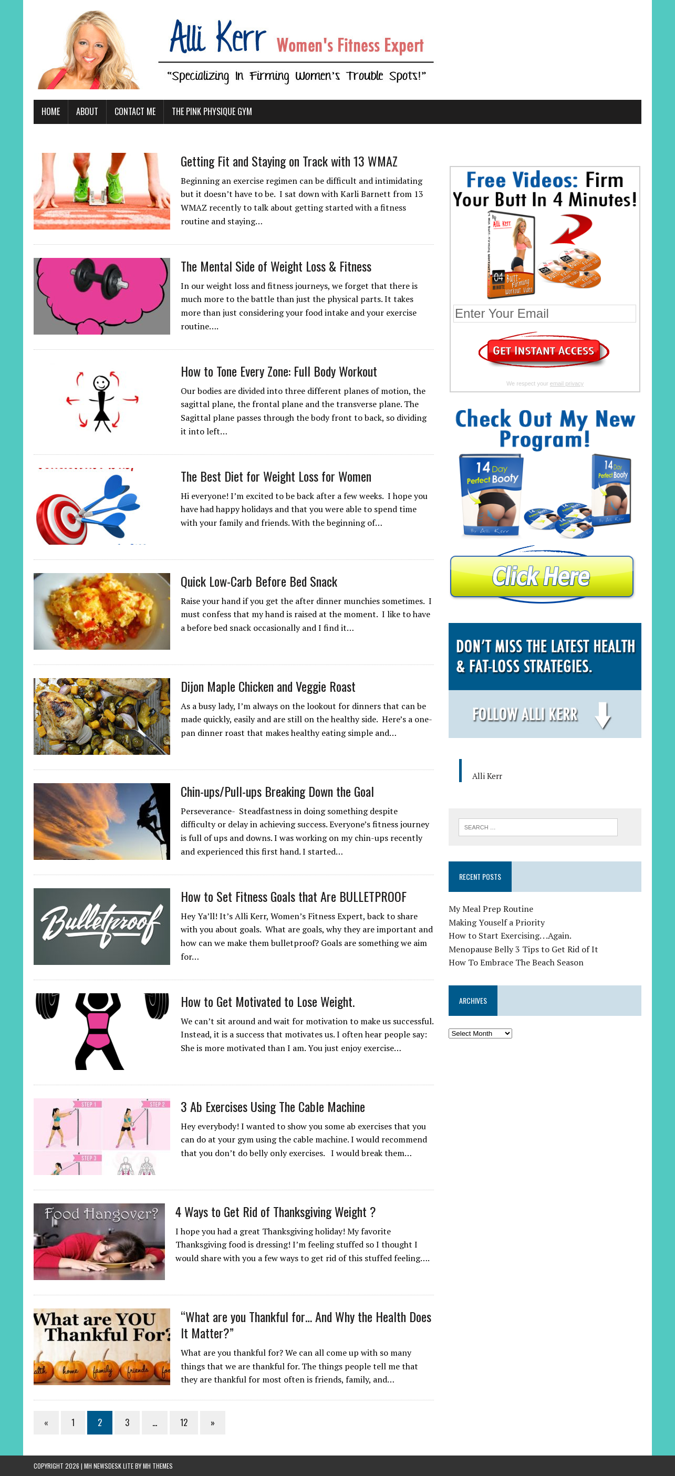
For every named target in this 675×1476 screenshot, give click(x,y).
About (87, 111)
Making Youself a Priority (497, 922)
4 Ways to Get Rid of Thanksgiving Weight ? (275, 1211)
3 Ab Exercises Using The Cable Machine (273, 1106)
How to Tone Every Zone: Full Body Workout (279, 370)
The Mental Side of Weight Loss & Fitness (276, 265)
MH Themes (158, 1465)
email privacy (567, 383)
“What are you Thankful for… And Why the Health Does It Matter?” (306, 1324)
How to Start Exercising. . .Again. (510, 935)
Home (50, 111)
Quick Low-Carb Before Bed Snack (259, 580)
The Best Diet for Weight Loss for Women (276, 475)
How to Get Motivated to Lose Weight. (268, 1001)
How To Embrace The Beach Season (516, 963)
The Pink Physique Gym (212, 111)
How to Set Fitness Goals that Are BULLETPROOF (294, 896)
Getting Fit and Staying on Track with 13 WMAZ (289, 160)
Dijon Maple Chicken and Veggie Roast (268, 686)
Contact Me (135, 111)
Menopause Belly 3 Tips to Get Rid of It (523, 949)
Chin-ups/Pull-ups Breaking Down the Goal (277, 791)
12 (184, 1422)
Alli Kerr (487, 776)
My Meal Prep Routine (491, 908)
